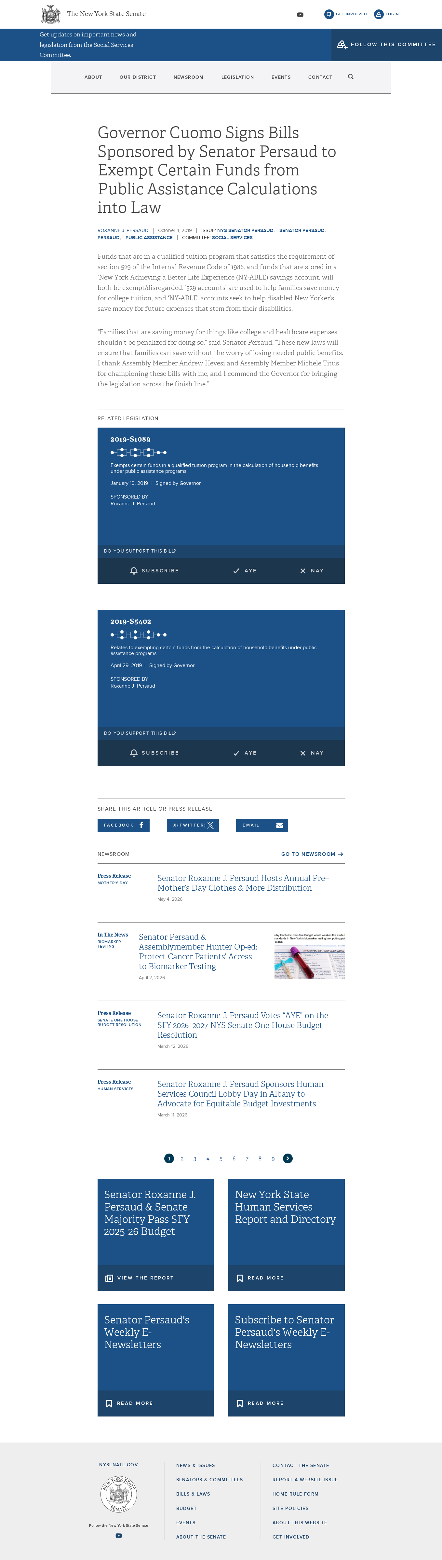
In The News (113, 934)
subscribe (160, 570)
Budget (186, 1508)
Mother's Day (113, 883)
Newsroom (177, 81)
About (51, 81)
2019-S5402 (131, 621)
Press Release (114, 875)
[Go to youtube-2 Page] (118, 1535)
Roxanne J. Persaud (123, 230)
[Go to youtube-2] (300, 16)
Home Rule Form (296, 1494)
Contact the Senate (301, 1465)
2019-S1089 (131, 439)
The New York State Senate (106, 16)
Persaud (109, 237)
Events (299, 81)
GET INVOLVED (291, 1537)
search (392, 81)
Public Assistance (149, 237)
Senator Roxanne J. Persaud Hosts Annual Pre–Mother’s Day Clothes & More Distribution (243, 883)
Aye (251, 570)
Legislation (241, 81)
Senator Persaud (302, 230)
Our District (111, 81)
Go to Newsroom (308, 854)
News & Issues (195, 1465)
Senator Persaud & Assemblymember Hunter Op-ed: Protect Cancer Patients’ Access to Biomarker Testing (198, 951)
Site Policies (291, 1508)
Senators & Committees (209, 1480)
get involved (351, 16)
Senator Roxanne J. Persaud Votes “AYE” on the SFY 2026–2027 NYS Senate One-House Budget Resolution (242, 1025)
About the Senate (201, 1537)
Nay (318, 570)
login (392, 16)
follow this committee (393, 48)
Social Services (232, 237)
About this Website (300, 1523)
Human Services (116, 1089)
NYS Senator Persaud (245, 230)
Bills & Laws (193, 1494)
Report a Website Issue (305, 1480)
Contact (354, 81)
